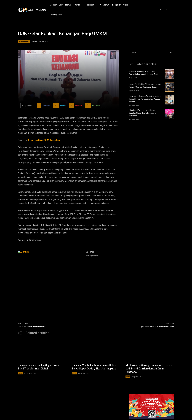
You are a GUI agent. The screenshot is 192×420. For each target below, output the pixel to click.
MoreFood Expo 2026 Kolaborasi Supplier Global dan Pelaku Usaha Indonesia (142, 113)
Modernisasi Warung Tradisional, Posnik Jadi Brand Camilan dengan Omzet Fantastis (149, 368)
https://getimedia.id (92, 256)
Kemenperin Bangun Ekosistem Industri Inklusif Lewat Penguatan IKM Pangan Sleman (145, 99)
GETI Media (90, 252)
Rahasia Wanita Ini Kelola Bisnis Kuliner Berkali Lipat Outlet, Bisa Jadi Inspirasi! (94, 367)
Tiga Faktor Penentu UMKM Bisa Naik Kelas (157, 326)
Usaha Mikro (24, 41)
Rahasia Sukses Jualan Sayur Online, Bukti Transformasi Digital (39, 367)
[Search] (171, 53)
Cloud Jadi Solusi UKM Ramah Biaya (45, 140)
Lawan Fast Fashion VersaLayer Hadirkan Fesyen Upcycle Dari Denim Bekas (145, 85)
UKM (20, 373)
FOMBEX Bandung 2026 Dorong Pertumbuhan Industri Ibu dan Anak (143, 73)
